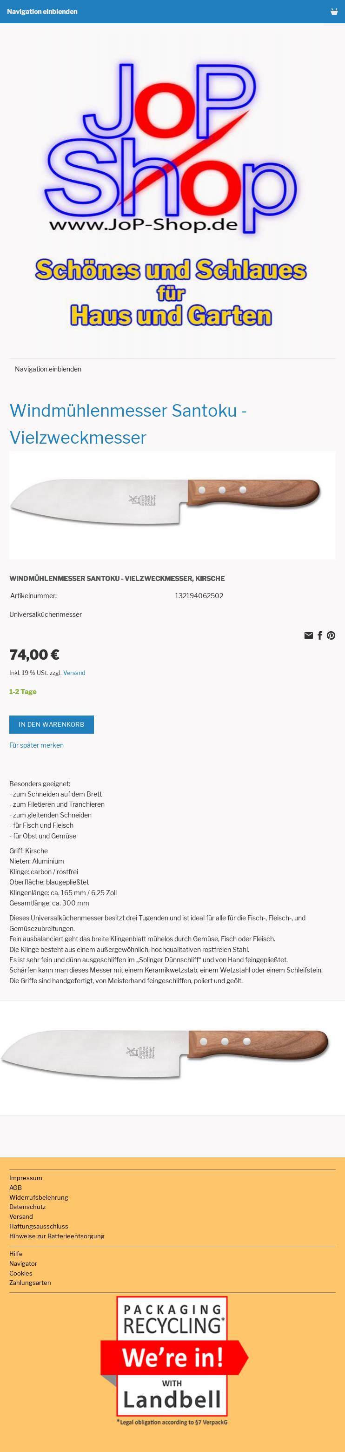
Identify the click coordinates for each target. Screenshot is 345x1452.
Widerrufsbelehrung (38, 1197)
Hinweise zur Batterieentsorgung (57, 1236)
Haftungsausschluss (38, 1226)
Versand (74, 672)
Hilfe (16, 1253)
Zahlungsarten (30, 1282)
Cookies (21, 1273)
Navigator (23, 1263)
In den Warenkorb (52, 724)
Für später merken (36, 745)
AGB (15, 1187)
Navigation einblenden (42, 11)
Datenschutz (27, 1206)
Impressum (25, 1178)
